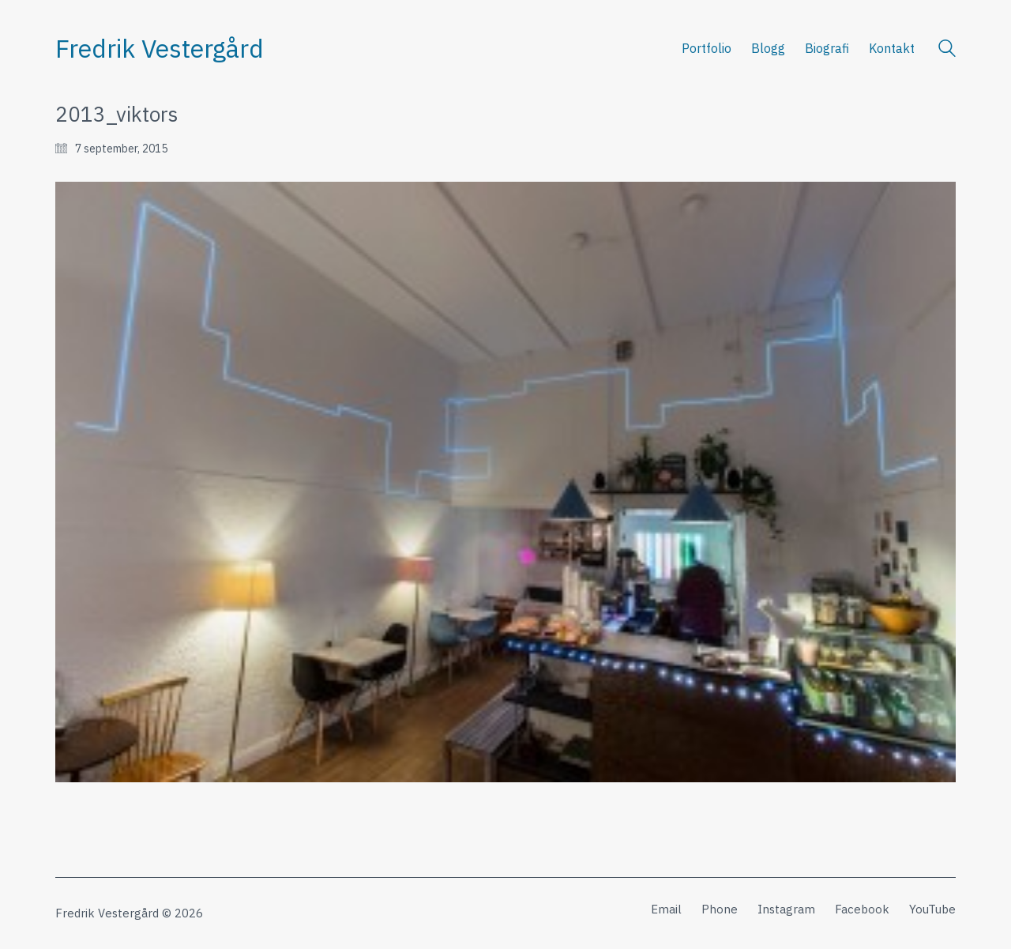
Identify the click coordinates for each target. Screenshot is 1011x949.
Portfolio (706, 48)
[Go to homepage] (159, 49)
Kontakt (892, 48)
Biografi (827, 48)
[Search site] (947, 50)
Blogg (768, 48)
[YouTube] (932, 909)
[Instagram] (786, 909)
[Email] (666, 909)
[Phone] (719, 909)
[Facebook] (862, 909)
